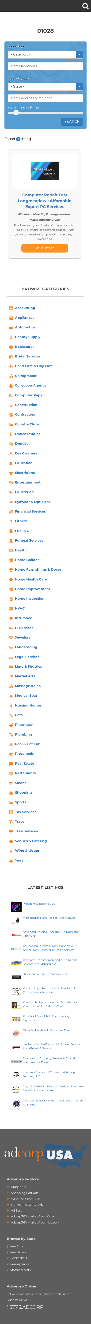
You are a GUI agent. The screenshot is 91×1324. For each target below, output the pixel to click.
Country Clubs (23, 424)
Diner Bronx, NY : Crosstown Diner (46, 974)
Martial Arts (21, 676)
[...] (44, 248)
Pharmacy (20, 725)
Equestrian (21, 492)
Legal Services (23, 657)
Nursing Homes (25, 705)
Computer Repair (26, 395)
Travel (16, 822)
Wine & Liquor (23, 851)
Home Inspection (26, 599)
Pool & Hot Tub (24, 744)
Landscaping (22, 647)
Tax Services (22, 812)
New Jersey (16, 1252)
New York (15, 1246)
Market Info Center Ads (25, 1204)
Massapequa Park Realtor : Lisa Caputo (49, 917)
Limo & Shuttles (25, 666)
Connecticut (17, 1258)
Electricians (21, 473)
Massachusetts (18, 1270)
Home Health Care (27, 579)
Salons (17, 783)
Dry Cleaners (22, 453)
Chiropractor (22, 376)
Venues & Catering (27, 841)
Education (20, 463)
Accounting (21, 308)
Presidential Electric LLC (39, 903)
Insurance (20, 618)
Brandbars (16, 1187)
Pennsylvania (18, 1264)
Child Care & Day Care (30, 366)
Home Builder (23, 560)
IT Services (20, 628)
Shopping (20, 793)
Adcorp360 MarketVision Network (33, 1222)
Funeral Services (25, 541)
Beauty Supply (24, 337)
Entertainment (24, 482)
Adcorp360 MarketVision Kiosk (30, 1216)
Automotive (21, 327)
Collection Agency (27, 386)
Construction (22, 405)
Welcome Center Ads (23, 1199)
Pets (15, 715)
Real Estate (21, 763)
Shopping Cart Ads (22, 1193)
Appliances (21, 318)
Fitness (17, 521)
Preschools (21, 754)
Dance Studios (24, 434)
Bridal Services (24, 356)
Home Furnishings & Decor (34, 570)
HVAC (16, 608)
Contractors (21, 415)
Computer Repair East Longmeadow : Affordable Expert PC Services (45, 201)
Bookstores (21, 347)
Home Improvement (29, 589)
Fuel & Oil (19, 531)
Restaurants (22, 773)
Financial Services (27, 511)
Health (17, 550)
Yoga (15, 860)
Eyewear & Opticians (29, 502)
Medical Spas (23, 696)
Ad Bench (15, 1210)
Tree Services (23, 831)
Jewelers (19, 637)
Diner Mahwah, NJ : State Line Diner (47, 1030)
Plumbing (20, 734)
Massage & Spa (24, 686)
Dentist (18, 444)
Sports (17, 802)
